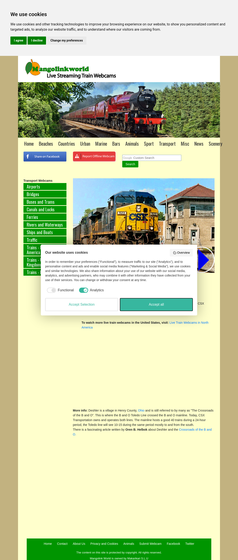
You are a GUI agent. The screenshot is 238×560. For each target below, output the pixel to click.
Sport (149, 143)
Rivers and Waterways (45, 224)
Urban (85, 143)
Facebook (173, 543)
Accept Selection (81, 304)
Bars (116, 143)
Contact (62, 543)
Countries (66, 143)
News (198, 143)
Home (29, 143)
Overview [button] (181, 253)
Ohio (141, 410)
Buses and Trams (41, 201)
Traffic (32, 240)
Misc (185, 143)
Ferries (32, 217)
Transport (167, 143)
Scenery (215, 143)
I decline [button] (37, 40)
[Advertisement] (38, 351)
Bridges (33, 194)
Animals (132, 143)
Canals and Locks (41, 209)
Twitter (189, 543)
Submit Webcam (150, 543)
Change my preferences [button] (66, 40)
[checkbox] (59, 290)
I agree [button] (18, 40)
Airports (33, 186)
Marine (101, 143)
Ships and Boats (40, 232)
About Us (79, 543)
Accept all (156, 304)
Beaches (46, 143)
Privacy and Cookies (104, 543)
